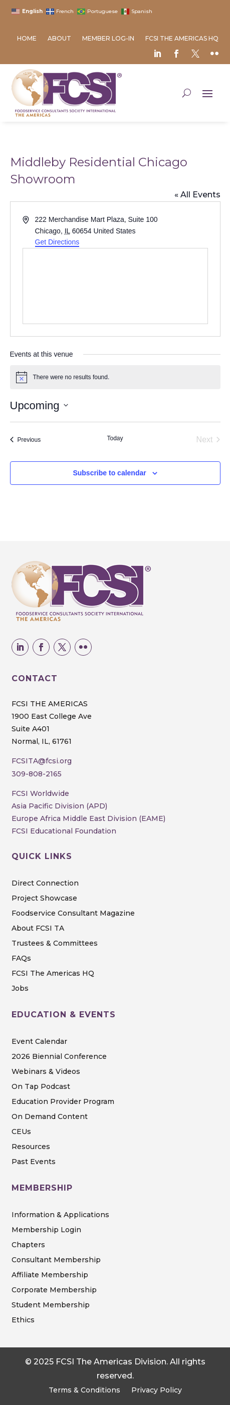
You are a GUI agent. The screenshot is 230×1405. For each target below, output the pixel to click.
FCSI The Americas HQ (181, 38)
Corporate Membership (54, 1290)
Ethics (23, 1320)
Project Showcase (44, 899)
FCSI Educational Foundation (64, 830)
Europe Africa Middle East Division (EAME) (88, 818)
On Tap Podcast (41, 1087)
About (59, 38)
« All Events (197, 194)
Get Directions (57, 242)
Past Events (34, 1162)
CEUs (21, 1132)
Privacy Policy (156, 1390)
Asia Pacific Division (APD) (59, 805)
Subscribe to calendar (109, 473)
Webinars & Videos (46, 1072)
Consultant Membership (56, 1260)
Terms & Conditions (84, 1390)
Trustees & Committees (55, 944)
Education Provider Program (63, 1102)
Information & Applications (60, 1215)
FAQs (21, 959)
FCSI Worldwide (40, 793)
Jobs (20, 989)
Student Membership (51, 1305)
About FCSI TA (38, 929)
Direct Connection (45, 884)
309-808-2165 (37, 773)
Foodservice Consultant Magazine (73, 914)
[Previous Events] (25, 439)
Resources (31, 1147)
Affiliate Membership (50, 1275)
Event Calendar (39, 1042)
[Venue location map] (115, 286)
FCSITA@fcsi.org (42, 760)
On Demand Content (50, 1117)
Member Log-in (108, 38)
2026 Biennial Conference (59, 1057)
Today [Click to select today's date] (115, 438)
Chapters (28, 1245)
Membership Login (46, 1230)
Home (27, 38)
